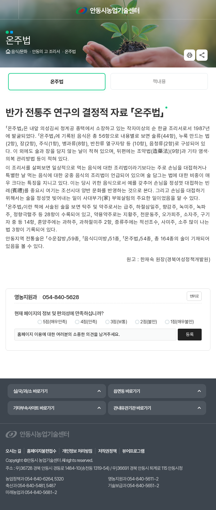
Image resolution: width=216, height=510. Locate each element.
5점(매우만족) (55, 321)
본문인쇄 (189, 55)
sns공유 (202, 55)
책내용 (159, 81)
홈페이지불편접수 (41, 451)
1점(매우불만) (182, 321)
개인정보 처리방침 (77, 451)
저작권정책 (107, 451)
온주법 (56, 82)
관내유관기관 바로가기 (132, 408)
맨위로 (194, 296)
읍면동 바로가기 (127, 391)
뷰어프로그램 (133, 451)
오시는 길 (13, 451)
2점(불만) (148, 321)
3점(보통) (119, 321)
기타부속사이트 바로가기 (33, 408)
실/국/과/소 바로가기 (30, 391)
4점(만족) (88, 321)
